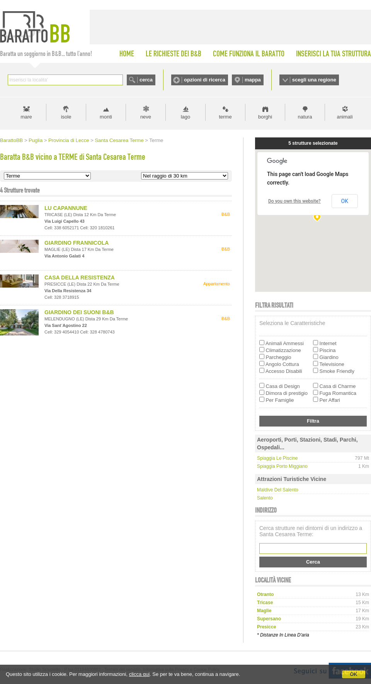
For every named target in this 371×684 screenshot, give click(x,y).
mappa (253, 80)
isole (66, 117)
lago (186, 117)
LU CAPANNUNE (65, 208)
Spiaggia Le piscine (277, 458)
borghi (265, 117)
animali (344, 117)
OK (353, 674)
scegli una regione (314, 80)
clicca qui (139, 674)
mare (26, 117)
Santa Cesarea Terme (119, 140)
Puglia (36, 140)
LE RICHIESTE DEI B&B (173, 54)
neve (145, 117)
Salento (265, 498)
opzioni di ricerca (204, 80)
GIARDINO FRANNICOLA (76, 243)
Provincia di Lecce (68, 140)
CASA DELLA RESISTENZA (79, 277)
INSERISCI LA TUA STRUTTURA (333, 54)
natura (305, 117)
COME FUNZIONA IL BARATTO (248, 54)
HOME (126, 54)
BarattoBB (11, 140)
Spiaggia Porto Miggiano (282, 466)
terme (225, 117)
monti (106, 117)
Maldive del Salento (277, 490)
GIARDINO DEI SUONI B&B (79, 312)
